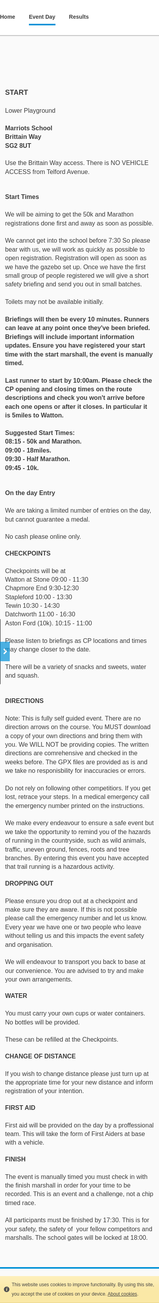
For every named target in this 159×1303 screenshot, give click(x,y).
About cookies (122, 1294)
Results (79, 17)
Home (7, 17)
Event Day (42, 17)
